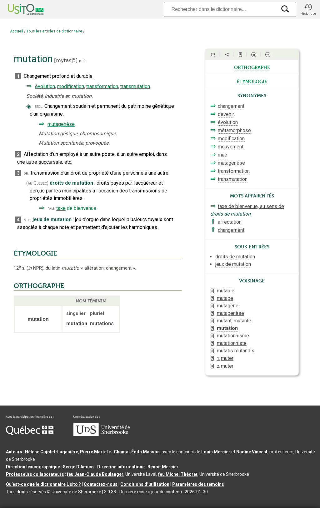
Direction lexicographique (33, 466)
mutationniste (232, 343)
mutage (225, 298)
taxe (61, 208)
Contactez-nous (101, 484)
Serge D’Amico (78, 466)
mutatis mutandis (235, 351)
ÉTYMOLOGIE (35, 253)
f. (84, 60)
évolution (45, 86)
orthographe (252, 67)
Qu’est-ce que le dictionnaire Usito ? (43, 484)
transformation (102, 86)
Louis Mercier (215, 451)
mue (222, 155)
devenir (226, 114)
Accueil (16, 31)
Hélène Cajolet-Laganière (51, 451)
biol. (39, 106)
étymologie (252, 81)
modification (70, 86)
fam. (51, 208)
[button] (308, 9)
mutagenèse (61, 124)
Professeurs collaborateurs (35, 474)
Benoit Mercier (163, 466)
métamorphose (234, 130)
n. (80, 60)
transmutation (135, 86)
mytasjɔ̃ (66, 60)
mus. (27, 219)
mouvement (230, 147)
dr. (26, 173)
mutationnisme (233, 336)
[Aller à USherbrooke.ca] (101, 434)
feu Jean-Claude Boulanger (95, 474)
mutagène (227, 306)
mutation (227, 328)
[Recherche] (220, 9)
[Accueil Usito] (19, 9)
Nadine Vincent (252, 451)
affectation (230, 222)
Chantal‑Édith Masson (137, 451)
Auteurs (14, 451)
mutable (225, 291)
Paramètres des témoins (198, 484)
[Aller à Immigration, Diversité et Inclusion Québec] (29, 433)
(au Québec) (37, 183)
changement (231, 106)
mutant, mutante (234, 321)
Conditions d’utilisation (144, 484)
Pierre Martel (94, 451)
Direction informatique (121, 466)
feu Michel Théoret (178, 474)
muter (225, 358)
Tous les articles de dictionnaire (54, 31)
